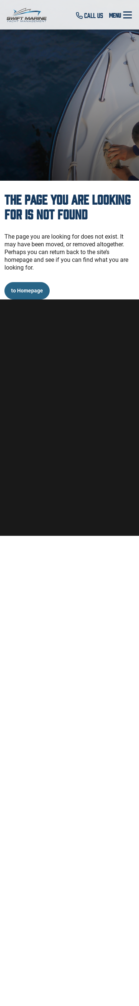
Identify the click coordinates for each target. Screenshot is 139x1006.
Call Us (89, 15)
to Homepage (27, 290)
